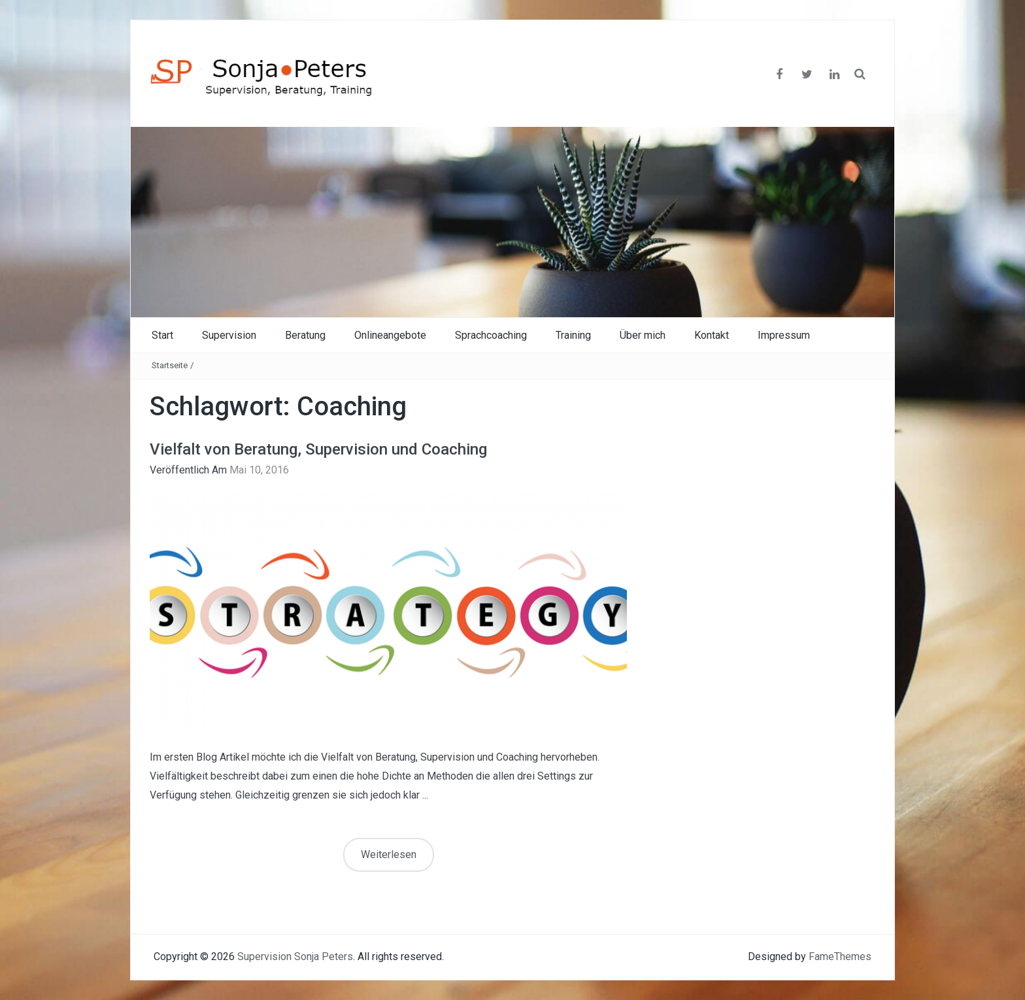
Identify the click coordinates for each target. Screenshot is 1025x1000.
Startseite (170, 365)
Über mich (642, 335)
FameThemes (840, 956)
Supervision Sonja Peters (295, 956)
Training (573, 335)
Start (162, 335)
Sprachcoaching (491, 335)
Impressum (784, 335)
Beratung (305, 335)
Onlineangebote (390, 335)
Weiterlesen (388, 854)
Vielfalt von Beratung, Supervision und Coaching (318, 449)
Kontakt (711, 335)
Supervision (229, 335)
